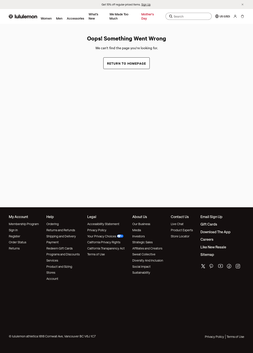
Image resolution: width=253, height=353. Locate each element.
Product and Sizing (59, 266)
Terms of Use (96, 254)
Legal (91, 217)
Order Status (17, 242)
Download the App (215, 232)
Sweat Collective (143, 254)
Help (50, 217)
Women (46, 18)
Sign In (13, 230)
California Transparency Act (106, 248)
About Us (139, 217)
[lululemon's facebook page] (229, 267)
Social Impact (141, 266)
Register (14, 236)
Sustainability (141, 272)
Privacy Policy (96, 230)
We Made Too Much (118, 16)
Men (59, 18)
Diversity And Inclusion (147, 260)
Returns (14, 248)
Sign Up (146, 4)
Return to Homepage (126, 63)
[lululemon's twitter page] (203, 267)
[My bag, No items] (242, 16)
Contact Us (180, 217)
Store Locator (180, 236)
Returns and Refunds (60, 230)
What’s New (93, 16)
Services (52, 260)
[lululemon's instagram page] (238, 267)
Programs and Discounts (63, 254)
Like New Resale (213, 247)
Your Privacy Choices (105, 236)
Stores (50, 272)
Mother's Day (147, 16)
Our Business (141, 224)
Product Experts (182, 230)
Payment (52, 242)
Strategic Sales (142, 242)
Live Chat (177, 224)
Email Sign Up (211, 217)
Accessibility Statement (103, 224)
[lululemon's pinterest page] (212, 267)
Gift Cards (208, 224)
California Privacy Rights (103, 242)
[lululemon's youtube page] (220, 267)
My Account (18, 217)
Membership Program (24, 224)
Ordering (52, 224)
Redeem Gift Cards (59, 248)
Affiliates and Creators (147, 248)
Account (52, 278)
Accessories (75, 18)
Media (136, 230)
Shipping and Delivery (61, 236)
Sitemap (207, 254)
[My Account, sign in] (235, 16)
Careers (206, 239)
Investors (138, 236)
